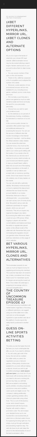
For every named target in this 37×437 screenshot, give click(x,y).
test (10, 18)
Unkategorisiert (21, 16)
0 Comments (17, 18)
